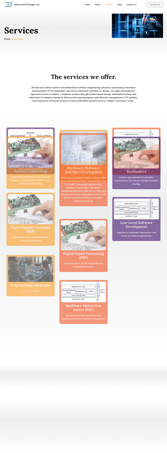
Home (7, 39)
